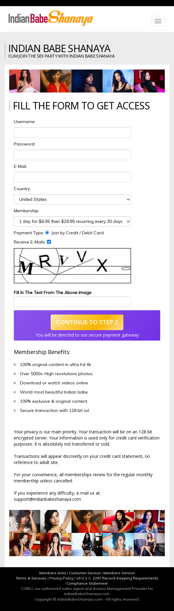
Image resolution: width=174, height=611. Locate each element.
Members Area (52, 573)
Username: (25, 121)
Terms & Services (31, 578)
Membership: (26, 210)
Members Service (119, 573)
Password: (24, 144)
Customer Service (85, 573)
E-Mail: (20, 166)
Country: (22, 188)
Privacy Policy (61, 578)
